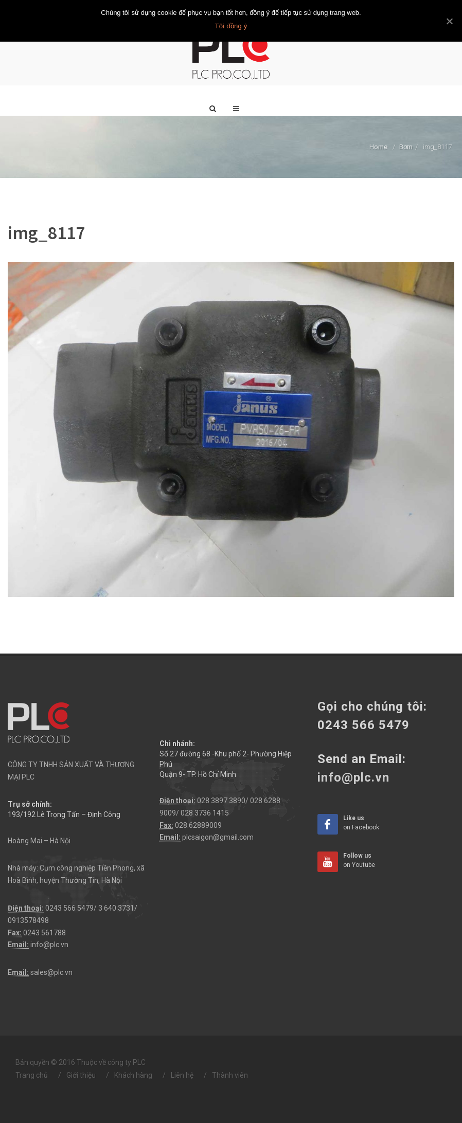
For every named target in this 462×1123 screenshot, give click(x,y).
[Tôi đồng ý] (449, 21)
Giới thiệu (81, 1075)
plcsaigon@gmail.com (218, 837)
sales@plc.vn (51, 972)
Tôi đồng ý (231, 26)
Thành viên (230, 1075)
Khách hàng (133, 1075)
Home (378, 147)
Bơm (406, 147)
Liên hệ (182, 1075)
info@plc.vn (49, 944)
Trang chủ (31, 1075)
